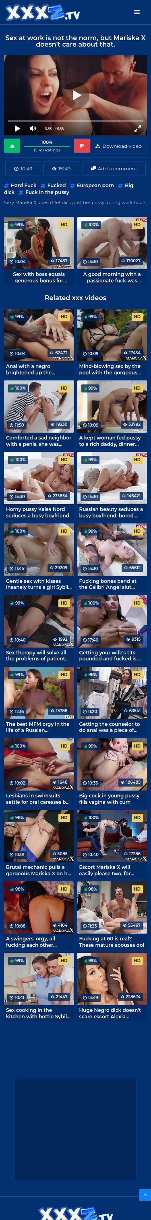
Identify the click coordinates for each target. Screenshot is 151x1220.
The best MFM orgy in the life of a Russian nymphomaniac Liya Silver (39, 727)
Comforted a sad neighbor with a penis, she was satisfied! (38, 441)
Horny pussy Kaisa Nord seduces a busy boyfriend (37, 512)
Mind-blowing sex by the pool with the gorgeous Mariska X (110, 369)
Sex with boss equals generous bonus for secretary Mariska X (39, 277)
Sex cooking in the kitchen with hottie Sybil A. (36, 1013)
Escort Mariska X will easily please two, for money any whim (105, 870)
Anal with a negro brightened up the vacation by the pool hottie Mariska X (31, 369)
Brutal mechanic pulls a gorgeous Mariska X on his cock (38, 870)
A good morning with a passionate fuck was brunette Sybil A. (112, 277)
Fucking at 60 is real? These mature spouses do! (112, 942)
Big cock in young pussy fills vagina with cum (109, 799)
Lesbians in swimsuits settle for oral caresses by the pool (37, 799)
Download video (122, 146)
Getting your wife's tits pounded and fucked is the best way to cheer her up (111, 656)
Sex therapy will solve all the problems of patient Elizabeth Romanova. (36, 656)
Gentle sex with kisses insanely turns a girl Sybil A (37, 584)
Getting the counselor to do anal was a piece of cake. (109, 727)
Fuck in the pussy (47, 192)
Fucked (57, 185)
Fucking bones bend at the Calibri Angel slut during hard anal (108, 584)
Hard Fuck (24, 185)
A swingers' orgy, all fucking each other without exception (30, 942)
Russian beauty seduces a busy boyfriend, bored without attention (111, 512)
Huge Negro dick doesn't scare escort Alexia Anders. (110, 1013)
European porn (95, 185)
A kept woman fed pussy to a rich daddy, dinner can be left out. (110, 441)
